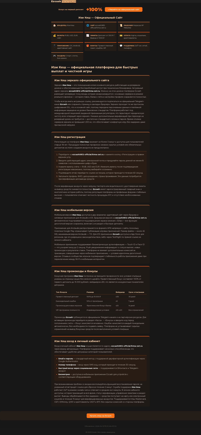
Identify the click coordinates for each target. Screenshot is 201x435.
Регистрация (69, 1)
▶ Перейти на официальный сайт (123, 9)
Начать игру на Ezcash (100, 416)
